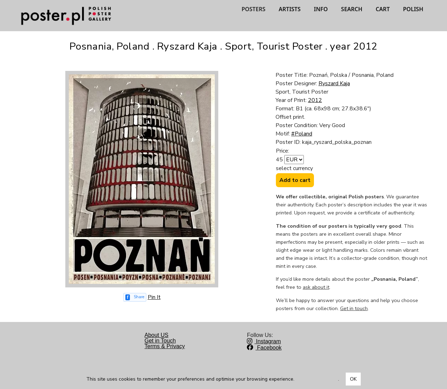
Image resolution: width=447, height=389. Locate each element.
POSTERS (253, 9)
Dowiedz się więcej (317, 379)
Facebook (264, 348)
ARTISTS (290, 9)
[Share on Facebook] (134, 297)
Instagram (264, 341)
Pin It (154, 297)
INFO (321, 9)
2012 (315, 100)
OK (353, 379)
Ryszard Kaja (334, 83)
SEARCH (351, 9)
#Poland (301, 134)
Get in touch (354, 308)
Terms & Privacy (165, 346)
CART (383, 9)
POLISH (413, 9)
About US (156, 335)
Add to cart (294, 180)
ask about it (316, 287)
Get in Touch (160, 341)
